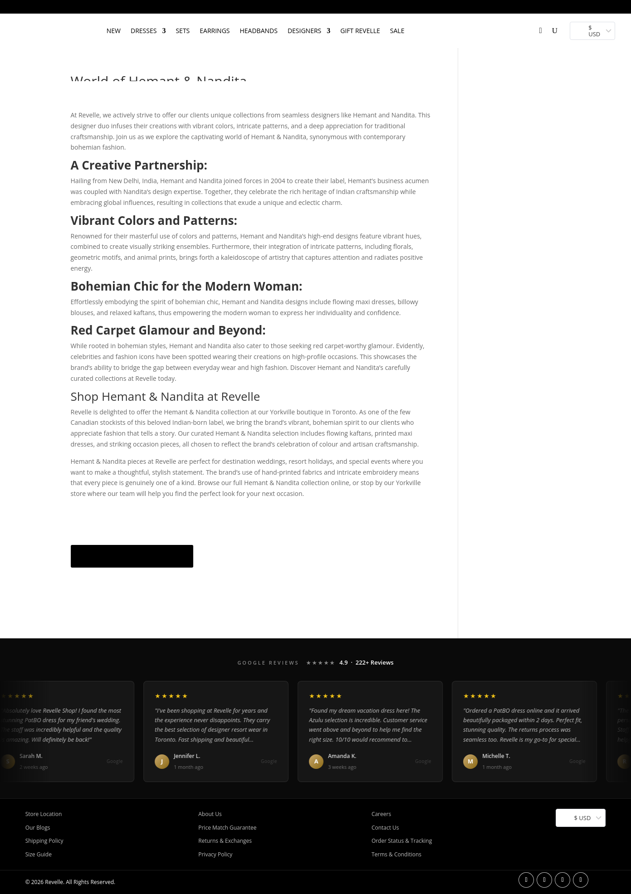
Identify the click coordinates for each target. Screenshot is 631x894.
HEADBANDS (259, 30)
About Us (209, 814)
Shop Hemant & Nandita (132, 556)
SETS (183, 30)
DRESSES (144, 30)
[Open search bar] (418, 17)
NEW (114, 30)
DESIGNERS (304, 30)
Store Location (43, 814)
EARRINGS (215, 30)
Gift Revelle (360, 30)
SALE (397, 30)
